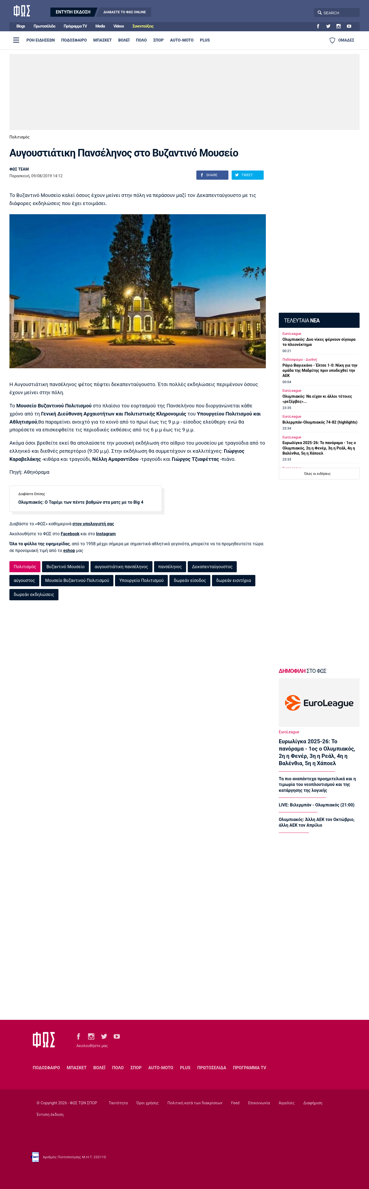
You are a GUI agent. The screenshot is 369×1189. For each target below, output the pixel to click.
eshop (69, 550)
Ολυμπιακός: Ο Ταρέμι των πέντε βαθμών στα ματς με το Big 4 (80, 502)
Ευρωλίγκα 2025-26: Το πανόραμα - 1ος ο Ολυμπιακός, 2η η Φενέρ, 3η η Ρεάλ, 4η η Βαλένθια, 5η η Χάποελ (319, 448)
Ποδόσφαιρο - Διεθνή (300, 359)
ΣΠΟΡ (158, 40)
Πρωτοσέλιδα (44, 26)
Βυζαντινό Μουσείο (65, 566)
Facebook (70, 533)
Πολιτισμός (19, 137)
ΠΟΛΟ (141, 40)
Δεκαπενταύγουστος (212, 566)
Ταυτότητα (118, 1103)
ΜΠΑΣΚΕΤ (102, 40)
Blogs (20, 26)
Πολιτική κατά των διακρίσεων (195, 1103)
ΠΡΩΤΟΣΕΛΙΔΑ (211, 1067)
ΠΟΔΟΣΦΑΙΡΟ (74, 40)
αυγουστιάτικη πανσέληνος (121, 566)
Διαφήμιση (312, 1103)
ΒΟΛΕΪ (124, 40)
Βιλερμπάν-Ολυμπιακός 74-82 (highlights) (320, 422)
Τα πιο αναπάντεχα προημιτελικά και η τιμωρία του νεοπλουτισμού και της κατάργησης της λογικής (317, 784)
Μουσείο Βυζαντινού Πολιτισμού (77, 580)
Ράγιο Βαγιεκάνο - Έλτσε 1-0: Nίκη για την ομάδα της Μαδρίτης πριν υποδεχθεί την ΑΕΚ (320, 370)
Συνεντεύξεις (143, 26)
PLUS (205, 40)
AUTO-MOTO (182, 40)
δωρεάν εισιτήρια (233, 580)
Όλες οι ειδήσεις (317, 474)
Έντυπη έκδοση (50, 1114)
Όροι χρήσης (147, 1103)
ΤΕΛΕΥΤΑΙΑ (301, 321)
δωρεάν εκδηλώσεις (34, 594)
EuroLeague (292, 334)
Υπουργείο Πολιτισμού (141, 580)
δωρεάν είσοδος (190, 580)
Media (100, 26)
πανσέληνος (170, 566)
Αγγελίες (287, 1103)
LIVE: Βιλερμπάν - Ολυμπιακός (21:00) (316, 805)
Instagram (106, 533)
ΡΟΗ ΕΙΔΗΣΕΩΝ (40, 40)
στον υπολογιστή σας (93, 523)
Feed (235, 1103)
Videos (118, 26)
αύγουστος (24, 580)
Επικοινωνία (259, 1103)
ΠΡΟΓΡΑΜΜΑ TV (249, 1067)
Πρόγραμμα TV (75, 26)
